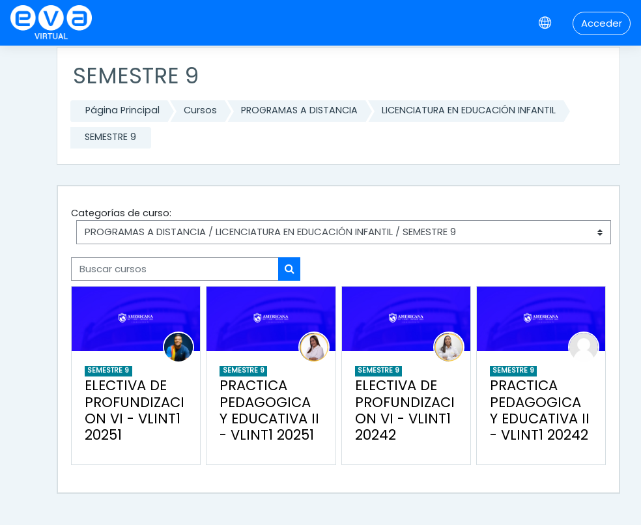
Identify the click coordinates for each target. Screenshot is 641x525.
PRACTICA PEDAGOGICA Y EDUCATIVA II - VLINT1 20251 (269, 410)
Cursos (200, 110)
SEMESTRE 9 (110, 136)
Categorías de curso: (121, 213)
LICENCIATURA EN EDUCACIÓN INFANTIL (469, 110)
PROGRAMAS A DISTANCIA (299, 110)
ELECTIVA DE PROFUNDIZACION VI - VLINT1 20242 (405, 410)
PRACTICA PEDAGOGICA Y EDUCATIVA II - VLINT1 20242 (540, 410)
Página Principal (122, 110)
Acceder (601, 23)
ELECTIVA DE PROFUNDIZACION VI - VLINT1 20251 (134, 410)
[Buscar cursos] (175, 269)
